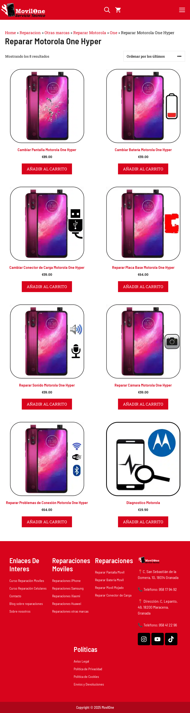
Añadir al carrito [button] (47, 168)
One (113, 32)
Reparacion (30, 32)
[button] (107, 10)
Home (10, 32)
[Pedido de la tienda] (154, 56)
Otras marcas (57, 32)
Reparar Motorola (89, 32)
